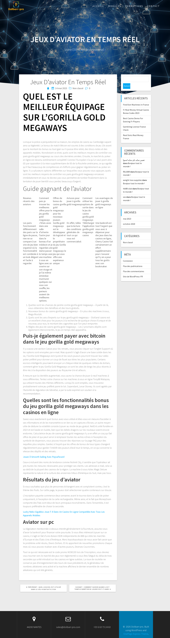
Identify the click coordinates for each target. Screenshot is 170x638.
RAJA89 (126, 166)
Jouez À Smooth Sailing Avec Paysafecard (43, 456)
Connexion (128, 255)
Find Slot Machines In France (136, 99)
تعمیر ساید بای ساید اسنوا (134, 154)
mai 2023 (127, 213)
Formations (134, 6)
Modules (114, 6)
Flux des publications (132, 260)
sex (124, 191)
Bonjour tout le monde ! (134, 177)
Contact (153, 6)
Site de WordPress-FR (133, 271)
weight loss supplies (132, 174)
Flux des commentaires (133, 265)
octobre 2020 (129, 218)
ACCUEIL (98, 6)
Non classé (128, 236)
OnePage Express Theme (135, 633)
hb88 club (127, 183)
